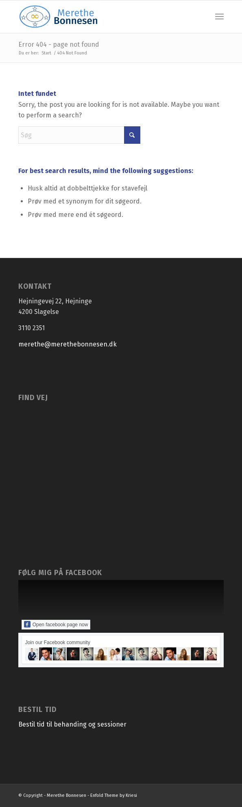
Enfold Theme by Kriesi (113, 795)
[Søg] (79, 135)
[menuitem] (219, 16)
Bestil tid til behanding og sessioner (72, 724)
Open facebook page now (56, 624)
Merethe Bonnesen (66, 795)
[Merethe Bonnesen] (100, 16)
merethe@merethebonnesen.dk (67, 344)
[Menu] (219, 16)
